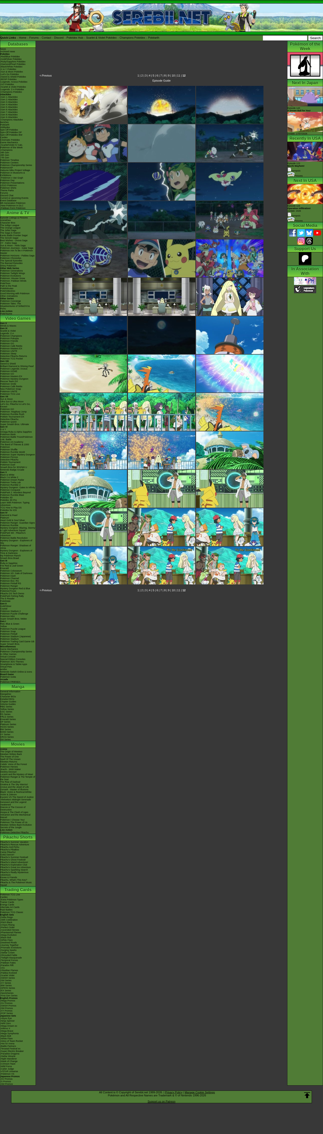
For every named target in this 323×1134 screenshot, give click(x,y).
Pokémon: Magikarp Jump (13, 411)
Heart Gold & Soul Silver (12, 520)
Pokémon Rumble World (12, 452)
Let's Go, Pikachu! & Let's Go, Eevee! (15, 405)
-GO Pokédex (7, 84)
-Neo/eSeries (7, 993)
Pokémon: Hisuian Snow (12, 278)
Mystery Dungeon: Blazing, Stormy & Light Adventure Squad (17, 529)
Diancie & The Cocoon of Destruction (12, 808)
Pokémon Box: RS (9, 581)
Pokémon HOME (8, 371)
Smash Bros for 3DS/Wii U (13, 467)
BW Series (5, 729)
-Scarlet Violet (7, 975)
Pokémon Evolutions (10, 276)
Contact (46, 37)
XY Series (5, 734)
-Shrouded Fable (8, 955)
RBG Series (6, 706)
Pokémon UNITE (8, 351)
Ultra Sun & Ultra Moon (12, 401)
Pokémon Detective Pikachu (14, 832)
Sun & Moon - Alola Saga (13, 245)
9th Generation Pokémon (12, 203)
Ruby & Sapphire (8, 563)
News (3, 49)
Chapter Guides (8, 701)
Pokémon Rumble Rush (12, 414)
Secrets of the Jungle (11, 827)
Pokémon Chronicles (10, 258)
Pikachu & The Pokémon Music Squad (16, 883)
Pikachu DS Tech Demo (12, 593)
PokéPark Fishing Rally (12, 596)
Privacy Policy (173, 1092)
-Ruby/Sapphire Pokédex (12, 61)
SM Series (5, 739)
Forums (34, 37)
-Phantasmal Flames (10, 932)
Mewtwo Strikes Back (11, 754)
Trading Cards (18, 890)
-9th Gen (4, 152)
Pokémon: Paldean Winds (13, 281)
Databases (18, 44)
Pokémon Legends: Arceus (14, 368)
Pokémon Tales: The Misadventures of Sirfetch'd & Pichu (15, 306)
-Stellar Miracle (7, 1056)
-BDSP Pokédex (8, 79)
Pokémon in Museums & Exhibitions (12, 174)
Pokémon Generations (11, 270)
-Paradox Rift (7, 965)
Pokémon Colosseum (11, 571)
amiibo (3, 669)
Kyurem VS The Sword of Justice (17, 797)
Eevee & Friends (8, 877)
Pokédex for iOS (8, 510)
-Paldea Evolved (8, 973)
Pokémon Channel (9, 578)
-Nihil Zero (5, 1023)
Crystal (3, 608)
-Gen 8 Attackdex (9, 114)
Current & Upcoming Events (14, 198)
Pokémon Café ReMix (11, 346)
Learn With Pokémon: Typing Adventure (14, 503)
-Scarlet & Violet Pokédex (13, 87)
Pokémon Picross (9, 457)
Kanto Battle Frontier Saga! (14, 235)
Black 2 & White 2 (9, 477)
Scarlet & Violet (8, 331)
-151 (2, 968)
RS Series (5, 714)
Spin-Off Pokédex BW (11, 135)
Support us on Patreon (161, 1101)
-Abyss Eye (6, 1018)
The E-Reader (7, 598)
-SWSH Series (7, 978)
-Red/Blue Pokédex (10, 56)
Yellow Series (7, 709)
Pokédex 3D (6, 497)
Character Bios (7, 222)
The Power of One (9, 756)
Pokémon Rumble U (10, 485)
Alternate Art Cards (9, 907)
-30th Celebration (9, 920)
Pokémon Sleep (8, 353)
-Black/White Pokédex (11, 66)
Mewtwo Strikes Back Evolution (16, 825)
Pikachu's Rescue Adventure (14, 844)
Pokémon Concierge (10, 301)
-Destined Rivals (8, 942)
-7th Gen (4, 157)
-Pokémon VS (7, 1074)
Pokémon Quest (8, 422)
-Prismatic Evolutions (10, 947)
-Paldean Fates (8, 963)
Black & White (7, 475)
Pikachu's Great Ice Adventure (15, 867)
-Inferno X (5, 1028)
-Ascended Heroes (9, 930)
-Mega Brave (6, 1031)
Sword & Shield (8, 363)
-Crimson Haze (7, 1064)
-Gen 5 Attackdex (9, 107)
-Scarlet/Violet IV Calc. (11, 145)
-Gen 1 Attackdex (9, 97)
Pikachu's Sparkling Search (14, 870)
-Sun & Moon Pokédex (11, 71)
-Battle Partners (8, 1046)
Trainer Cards (7, 902)
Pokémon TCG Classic (11, 912)
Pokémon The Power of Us (13, 822)
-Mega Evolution (8, 935)
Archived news (7, 51)
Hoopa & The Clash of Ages (14, 812)
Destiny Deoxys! (8, 772)
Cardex (4, 137)
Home (22, 37)
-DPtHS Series (7, 988)
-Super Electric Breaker (12, 1051)
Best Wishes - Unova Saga (14, 240)
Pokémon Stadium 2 (10, 611)
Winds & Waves (8, 326)
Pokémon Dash (8, 576)
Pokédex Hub (75, 37)
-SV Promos (6, 1003)
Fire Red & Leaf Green (11, 565)
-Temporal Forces (9, 960)
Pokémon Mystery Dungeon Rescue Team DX (14, 380)
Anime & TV (18, 213)
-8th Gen (4, 155)
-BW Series (6, 985)
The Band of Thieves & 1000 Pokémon (14, 445)
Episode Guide (161, 80)
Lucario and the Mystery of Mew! (16, 774)
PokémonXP (6, 167)
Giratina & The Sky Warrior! (14, 784)
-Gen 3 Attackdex (9, 102)
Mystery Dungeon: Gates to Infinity (17, 487)
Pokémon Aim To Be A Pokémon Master (16, 251)
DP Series (5, 722)
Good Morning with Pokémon (15, 293)
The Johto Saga (8, 230)
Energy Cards (7, 904)
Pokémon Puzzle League (12, 629)
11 (178, 75)
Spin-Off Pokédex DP (11, 132)
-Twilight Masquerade (11, 957)
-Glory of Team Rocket (11, 1041)
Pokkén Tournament (10, 462)
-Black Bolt (5, 937)
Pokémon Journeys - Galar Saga (16, 248)
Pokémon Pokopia (9, 338)
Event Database (8, 200)
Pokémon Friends (9, 341)
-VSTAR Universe (9, 1071)
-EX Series (5, 990)
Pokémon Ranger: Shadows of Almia (15, 546)
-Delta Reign (6, 917)
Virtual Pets (6, 666)
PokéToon (5, 283)
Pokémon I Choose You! (12, 820)
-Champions (6, 150)
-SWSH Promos (8, 1005)
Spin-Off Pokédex (9, 130)
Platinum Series (8, 724)
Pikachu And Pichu (9, 847)
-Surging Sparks (8, 950)
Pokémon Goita (8, 677)
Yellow (3, 626)
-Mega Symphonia (9, 1033)
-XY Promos (6, 1010)
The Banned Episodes (11, 263)
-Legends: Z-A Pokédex (12, 89)
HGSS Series (7, 727)
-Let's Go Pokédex (9, 74)
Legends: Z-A (7, 333)
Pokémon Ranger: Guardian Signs (17, 523)
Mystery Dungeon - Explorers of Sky (16, 541)
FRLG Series (6, 717)
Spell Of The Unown (10, 759)
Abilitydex (5, 127)
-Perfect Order (7, 927)
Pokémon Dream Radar (12, 480)
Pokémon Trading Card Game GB (17, 641)
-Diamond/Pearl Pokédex (12, 64)
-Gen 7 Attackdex (9, 112)
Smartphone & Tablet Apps (13, 664)
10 (173, 75)
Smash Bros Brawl (9, 558)
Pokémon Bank (8, 434)
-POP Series (6, 1013)
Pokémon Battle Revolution (14, 538)
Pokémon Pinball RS (10, 583)
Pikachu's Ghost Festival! (13, 859)
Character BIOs (8, 696)
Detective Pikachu (9, 419)
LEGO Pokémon (8, 185)
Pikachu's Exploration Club (13, 865)
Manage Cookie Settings (200, 1092)
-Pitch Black (6, 922)
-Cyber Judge (7, 1069)
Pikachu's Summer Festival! (14, 857)
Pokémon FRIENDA (10, 682)
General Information (10, 691)
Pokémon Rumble (9, 525)
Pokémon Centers (9, 162)
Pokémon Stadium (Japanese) (15, 636)
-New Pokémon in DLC (11, 205)
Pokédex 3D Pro (8, 500)
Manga (18, 686)
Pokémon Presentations (12, 183)
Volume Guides (8, 704)
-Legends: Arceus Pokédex (14, 82)
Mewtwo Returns (8, 761)
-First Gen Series (8, 995)
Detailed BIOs (7, 699)
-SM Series (6, 980)
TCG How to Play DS (11, 507)
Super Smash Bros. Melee (13, 619)
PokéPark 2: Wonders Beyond (15, 492)
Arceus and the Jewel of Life (14, 787)
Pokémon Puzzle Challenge (14, 613)
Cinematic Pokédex (10, 140)
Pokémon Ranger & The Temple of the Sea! (17, 778)
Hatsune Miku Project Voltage (15, 170)
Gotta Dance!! (7, 854)
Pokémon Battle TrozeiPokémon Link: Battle (16, 438)
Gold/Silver (5, 606)
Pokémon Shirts (8, 188)
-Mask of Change (9, 1061)
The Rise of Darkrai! (10, 782)
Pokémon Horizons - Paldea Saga (17, 255)
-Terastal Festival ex (10, 1048)
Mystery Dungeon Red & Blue (15, 588)
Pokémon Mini (7, 616)
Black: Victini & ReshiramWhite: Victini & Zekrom (16, 793)
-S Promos (5, 1081)
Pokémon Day (7, 180)
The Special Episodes (11, 260)
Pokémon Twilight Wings (12, 273)
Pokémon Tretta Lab (10, 482)
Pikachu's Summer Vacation (14, 842)
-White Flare (6, 940)
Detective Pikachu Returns (13, 356)
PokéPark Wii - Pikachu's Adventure (12, 534)
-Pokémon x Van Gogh (11, 178)
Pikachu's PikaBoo (9, 849)
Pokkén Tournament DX (12, 416)
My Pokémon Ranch (10, 555)
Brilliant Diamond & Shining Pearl (17, 366)
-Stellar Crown (7, 952)
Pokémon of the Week (11, 147)
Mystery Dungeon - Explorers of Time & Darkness (16, 551)
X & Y (3, 429)
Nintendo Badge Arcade (12, 470)
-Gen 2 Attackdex (9, 99)
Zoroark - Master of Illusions (14, 789)
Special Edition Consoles (12, 659)
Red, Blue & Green (9, 624)
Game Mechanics (9, 142)
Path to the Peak (8, 286)
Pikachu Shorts (18, 837)
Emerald (4, 568)
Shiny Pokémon (8, 265)
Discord (59, 37)
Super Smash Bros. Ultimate (14, 424)
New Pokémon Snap (10, 389)
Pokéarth (153, 37)
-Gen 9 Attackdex (9, 117)
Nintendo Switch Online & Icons (16, 672)
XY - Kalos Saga (8, 243)
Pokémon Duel (7, 464)
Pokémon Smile (8, 384)
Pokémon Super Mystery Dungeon (17, 454)
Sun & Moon (6, 399)
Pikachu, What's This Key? (13, 880)
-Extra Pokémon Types (11, 899)
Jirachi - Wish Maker (10, 769)
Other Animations (9, 296)
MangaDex (5, 694)
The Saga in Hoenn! (10, 233)
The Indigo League (9, 225)
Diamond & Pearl (8, 515)
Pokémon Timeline (9, 160)
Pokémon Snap (8, 631)
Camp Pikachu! (8, 852)
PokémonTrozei (8, 591)
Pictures (295, 176)
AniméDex (5, 220)
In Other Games (8, 654)
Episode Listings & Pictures (14, 217)
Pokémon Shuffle (8, 449)
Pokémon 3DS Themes (12, 661)
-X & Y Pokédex (8, 69)
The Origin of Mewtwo (11, 751)
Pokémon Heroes (9, 767)
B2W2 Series (7, 732)
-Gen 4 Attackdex (9, 104)
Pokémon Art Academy (11, 442)
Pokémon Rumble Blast (12, 495)
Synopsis (294, 215)
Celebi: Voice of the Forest (13, 764)
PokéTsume (6, 313)
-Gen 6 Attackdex (9, 109)
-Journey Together (9, 945)
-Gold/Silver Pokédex (11, 59)
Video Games (18, 318)
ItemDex (4, 122)
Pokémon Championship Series (16, 165)
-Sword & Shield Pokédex (13, 77)
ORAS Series (7, 737)
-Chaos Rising (7, 925)
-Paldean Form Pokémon (12, 208)
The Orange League (10, 228)
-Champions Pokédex (11, 92)
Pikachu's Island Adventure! (14, 862)
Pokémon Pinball (8, 634)
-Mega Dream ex (8, 1026)
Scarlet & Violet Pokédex (101, 37)
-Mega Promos (7, 1000)
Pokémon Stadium (9, 639)
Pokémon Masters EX (11, 348)
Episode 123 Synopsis (296, 167)
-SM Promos (6, 1008)
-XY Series (5, 983)
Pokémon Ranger (9, 586)
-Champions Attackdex (11, 119)
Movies (18, 744)
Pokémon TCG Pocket (11, 358)
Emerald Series (8, 719)
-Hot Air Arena (7, 1043)
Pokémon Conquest (10, 490)
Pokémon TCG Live (10, 394)
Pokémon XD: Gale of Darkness (16, 573)
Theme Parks (7, 190)
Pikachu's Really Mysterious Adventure (14, 873)
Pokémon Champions (11, 336)
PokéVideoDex (7, 291)
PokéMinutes (6, 288)
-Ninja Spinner (7, 1021)
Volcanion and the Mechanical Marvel (15, 816)
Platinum (4, 517)
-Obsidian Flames (9, 970)
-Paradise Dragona (9, 1053)
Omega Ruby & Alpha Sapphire (16, 432)
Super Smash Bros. (10, 644)
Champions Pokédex (132, 37)
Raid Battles (6, 909)
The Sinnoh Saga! (9, 238)
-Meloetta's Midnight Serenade (15, 799)
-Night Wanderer (8, 1058)
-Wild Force (6, 1066)
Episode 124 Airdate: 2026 (299, 208)
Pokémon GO (7, 343)
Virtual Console (8, 656)
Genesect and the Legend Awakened (13, 803)
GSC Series (6, 711)
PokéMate (5, 601)
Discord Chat (6, 195)
